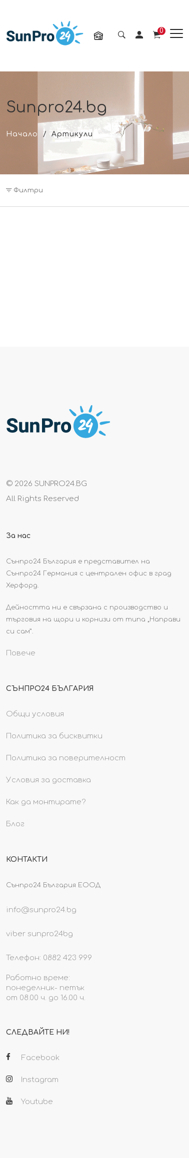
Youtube (29, 1101)
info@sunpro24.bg (41, 910)
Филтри (24, 190)
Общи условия (35, 714)
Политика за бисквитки (54, 736)
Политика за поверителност (66, 758)
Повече (21, 653)
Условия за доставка (48, 780)
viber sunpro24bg (39, 934)
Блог (15, 824)
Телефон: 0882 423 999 (49, 958)
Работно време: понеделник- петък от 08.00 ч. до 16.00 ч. (46, 988)
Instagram (32, 1079)
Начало (22, 134)
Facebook (33, 1057)
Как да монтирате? (46, 802)
